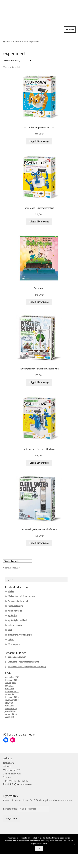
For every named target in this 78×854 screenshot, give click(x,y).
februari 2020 (11, 708)
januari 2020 (10, 711)
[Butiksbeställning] (17, 60)
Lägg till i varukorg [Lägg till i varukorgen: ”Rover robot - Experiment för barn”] (39, 221)
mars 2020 (9, 706)
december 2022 (12, 680)
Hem (8, 41)
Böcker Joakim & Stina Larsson (21, 596)
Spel (10, 630)
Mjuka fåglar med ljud (17, 620)
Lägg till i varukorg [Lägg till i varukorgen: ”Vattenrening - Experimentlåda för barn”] (39, 543)
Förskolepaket (14, 644)
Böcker (11, 591)
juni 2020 (9, 703)
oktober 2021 (11, 694)
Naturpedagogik (15, 625)
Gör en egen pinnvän (17, 657)
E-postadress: (10, 808)
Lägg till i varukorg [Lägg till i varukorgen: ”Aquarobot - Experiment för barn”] (39, 141)
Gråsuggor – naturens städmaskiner (23, 662)
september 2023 (12, 677)
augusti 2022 (10, 683)
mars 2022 (9, 689)
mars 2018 (9, 717)
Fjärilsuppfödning (15, 606)
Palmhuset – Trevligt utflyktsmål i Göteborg (27, 667)
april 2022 (9, 686)
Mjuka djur (12, 615)
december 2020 (12, 697)
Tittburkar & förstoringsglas (20, 635)
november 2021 (12, 691)
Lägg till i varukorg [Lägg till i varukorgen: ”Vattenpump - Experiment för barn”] (39, 463)
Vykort (11, 639)
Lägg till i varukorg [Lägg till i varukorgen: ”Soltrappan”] (39, 302)
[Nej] (74, 844)
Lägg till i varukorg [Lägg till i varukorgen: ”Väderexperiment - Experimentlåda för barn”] (39, 382)
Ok (39, 848)
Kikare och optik (15, 611)
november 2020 (12, 700)
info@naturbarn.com (21, 784)
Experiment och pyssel (18, 601)
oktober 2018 (11, 714)
